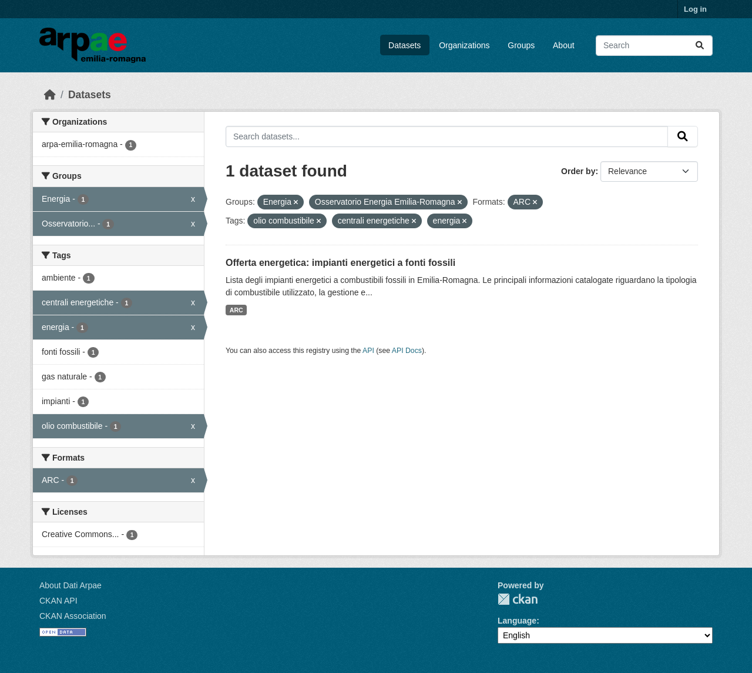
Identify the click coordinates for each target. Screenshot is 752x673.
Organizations (464, 45)
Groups (521, 45)
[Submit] (699, 45)
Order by (578, 171)
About (564, 45)
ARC (236, 310)
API (368, 351)
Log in (695, 9)
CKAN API (58, 600)
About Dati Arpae (70, 585)
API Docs (407, 351)
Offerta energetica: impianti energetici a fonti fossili (340, 263)
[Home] (50, 95)
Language (517, 620)
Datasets (404, 45)
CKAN (518, 599)
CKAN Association (72, 616)
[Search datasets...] (654, 45)
